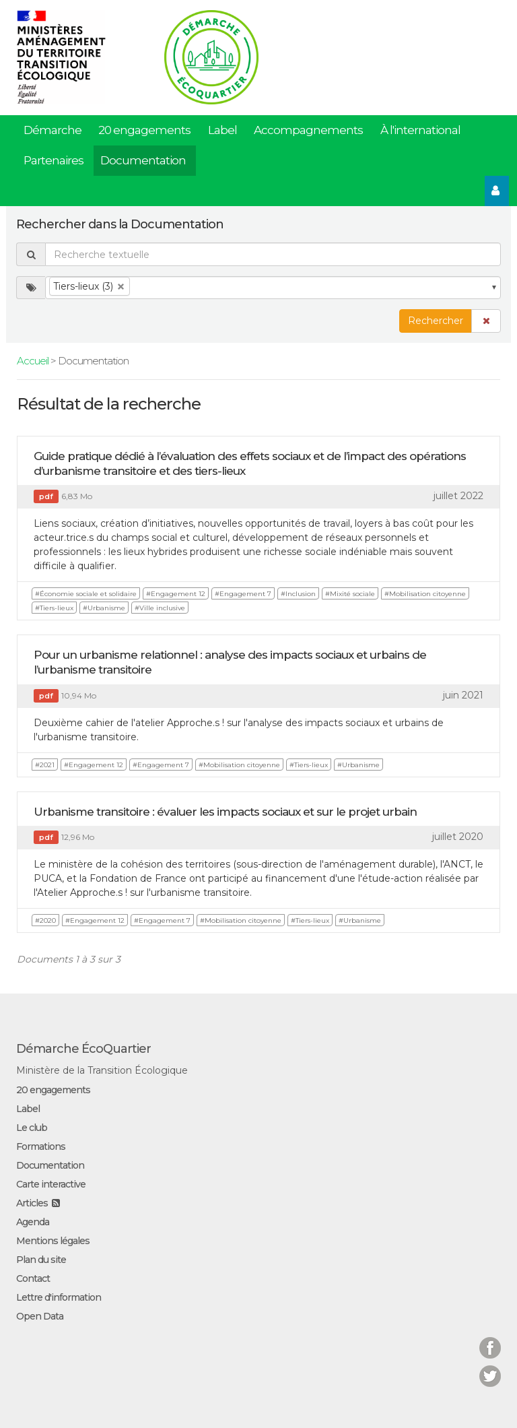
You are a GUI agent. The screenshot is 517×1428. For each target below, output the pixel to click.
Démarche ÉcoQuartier (83, 1048)
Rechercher (435, 321)
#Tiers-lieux (54, 608)
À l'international (420, 130)
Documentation (143, 160)
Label (222, 130)
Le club (31, 1128)
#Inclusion (298, 593)
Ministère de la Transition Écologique (102, 1070)
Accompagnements (308, 130)
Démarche (52, 130)
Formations (40, 1146)
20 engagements (144, 130)
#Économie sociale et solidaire (86, 593)
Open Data (39, 1316)
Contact (33, 1278)
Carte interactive (50, 1184)
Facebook (490, 1339)
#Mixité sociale (350, 593)
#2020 (45, 920)
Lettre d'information (58, 1297)
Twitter (490, 1367)
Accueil (32, 360)
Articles (32, 1203)
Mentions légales (53, 1241)
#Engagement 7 (243, 593)
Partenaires (53, 160)
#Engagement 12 (175, 593)
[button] (486, 321)
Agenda (32, 1222)
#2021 (45, 764)
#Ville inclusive (160, 608)
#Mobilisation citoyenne (425, 593)
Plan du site (41, 1260)
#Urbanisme (104, 608)
